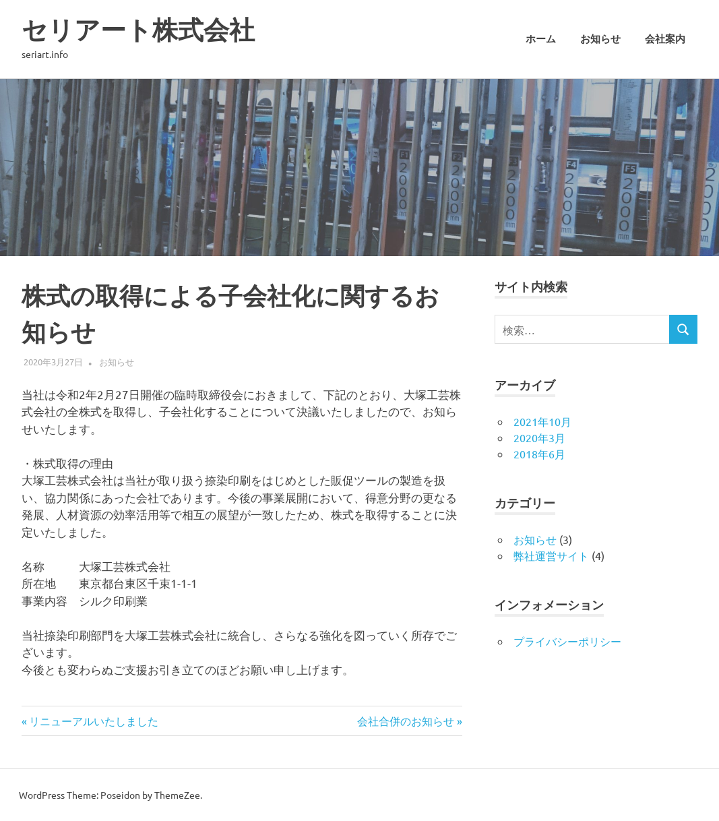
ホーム (541, 39)
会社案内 (665, 39)
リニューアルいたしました (93, 720)
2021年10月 (542, 421)
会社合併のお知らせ (405, 720)
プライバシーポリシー (567, 641)
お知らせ (600, 39)
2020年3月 (539, 437)
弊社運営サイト (551, 555)
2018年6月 (539, 453)
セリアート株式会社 (138, 30)
